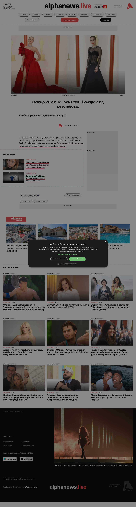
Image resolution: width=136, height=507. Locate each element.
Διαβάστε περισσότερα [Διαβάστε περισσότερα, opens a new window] (77, 251)
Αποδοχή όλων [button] (77, 259)
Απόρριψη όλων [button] (59, 259)
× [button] (105, 241)
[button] (68, 254)
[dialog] (68, 253)
